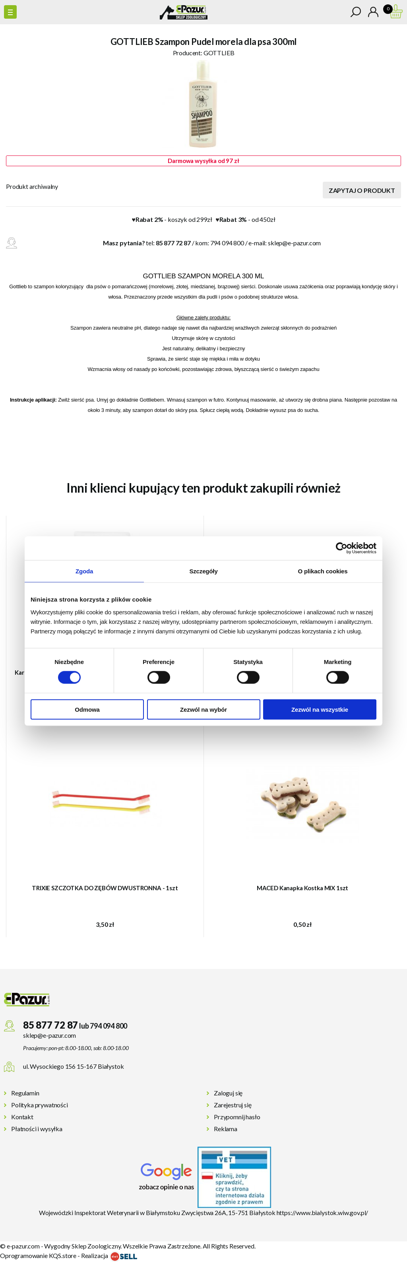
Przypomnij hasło (237, 1116)
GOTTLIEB (219, 52)
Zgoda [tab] (84, 571)
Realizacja (109, 1255)
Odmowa (87, 709)
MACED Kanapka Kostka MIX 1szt (303, 887)
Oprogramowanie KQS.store (38, 1255)
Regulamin (25, 1093)
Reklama (225, 1128)
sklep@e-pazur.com (294, 243)
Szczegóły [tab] (203, 571)
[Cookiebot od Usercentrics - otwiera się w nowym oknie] (341, 548)
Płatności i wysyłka (36, 1128)
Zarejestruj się (233, 1105)
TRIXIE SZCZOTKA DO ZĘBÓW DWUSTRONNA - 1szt (105, 887)
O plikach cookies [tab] (322, 571)
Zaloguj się (228, 1093)
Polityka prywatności (39, 1105)
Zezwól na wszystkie (319, 709)
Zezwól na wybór (203, 709)
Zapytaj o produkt (362, 190)
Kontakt (22, 1116)
